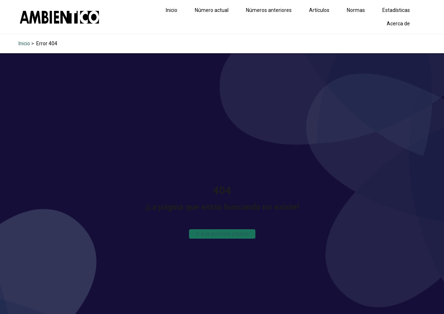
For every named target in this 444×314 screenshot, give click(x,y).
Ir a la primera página (222, 233)
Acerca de (398, 23)
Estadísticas (396, 10)
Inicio (171, 10)
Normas (356, 10)
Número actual (212, 10)
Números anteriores (269, 10)
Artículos (319, 10)
